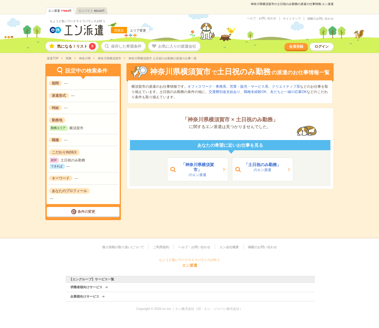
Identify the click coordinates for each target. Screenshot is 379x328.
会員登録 (296, 46)
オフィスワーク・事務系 (207, 86)
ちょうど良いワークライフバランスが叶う (77, 21)
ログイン (322, 46)
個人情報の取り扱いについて (123, 247)
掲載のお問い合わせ (320, 18)
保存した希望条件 (126, 46)
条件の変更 (86, 212)
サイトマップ (292, 18)
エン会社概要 (229, 247)
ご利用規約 (161, 247)
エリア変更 (138, 30)
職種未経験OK (255, 92)
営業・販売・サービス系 (249, 86)
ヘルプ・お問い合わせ (261, 18)
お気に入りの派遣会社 (177, 46)
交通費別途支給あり (224, 92)
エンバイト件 (91, 10)
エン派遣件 (60, 10)
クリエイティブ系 (286, 86)
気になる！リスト (76, 46)
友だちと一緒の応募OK (288, 92)
